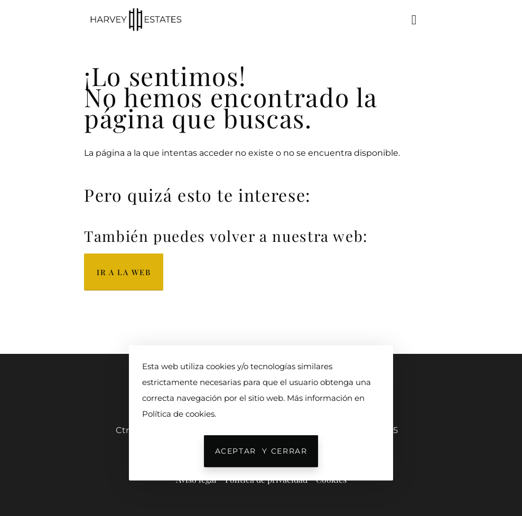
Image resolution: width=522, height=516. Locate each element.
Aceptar (261, 451)
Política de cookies (178, 413)
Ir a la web (124, 272)
